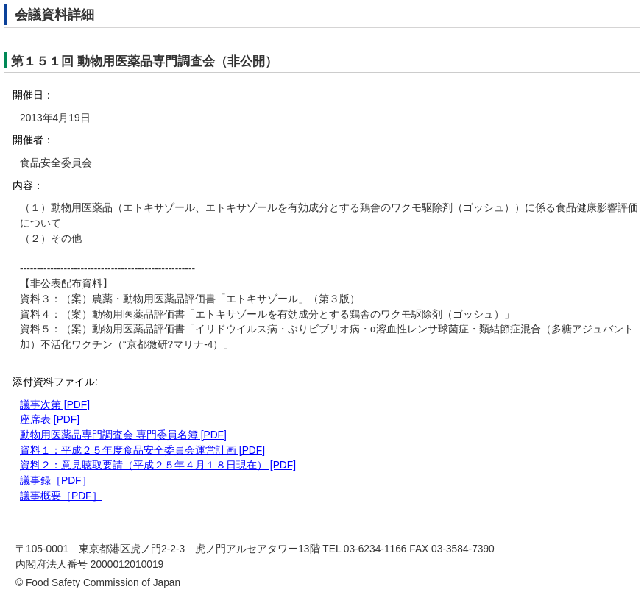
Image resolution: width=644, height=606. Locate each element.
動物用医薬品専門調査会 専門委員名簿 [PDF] (123, 435)
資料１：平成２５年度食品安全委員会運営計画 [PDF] (142, 450)
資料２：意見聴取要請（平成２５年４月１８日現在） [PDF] (158, 465)
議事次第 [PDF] (55, 404)
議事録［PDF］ (56, 480)
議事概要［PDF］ (61, 496)
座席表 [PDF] (49, 419)
